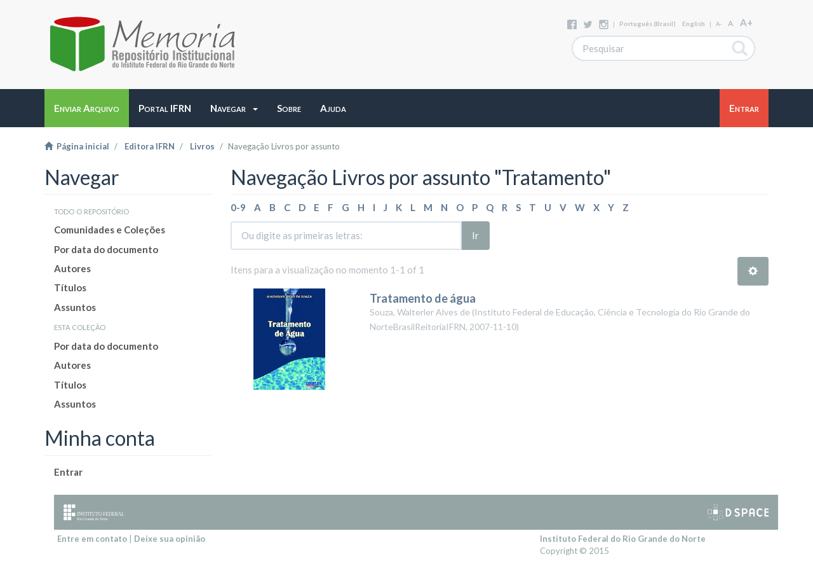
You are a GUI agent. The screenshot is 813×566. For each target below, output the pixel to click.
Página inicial (76, 146)
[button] (234, 108)
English (693, 23)
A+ (746, 22)
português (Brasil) (647, 23)
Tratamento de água (423, 298)
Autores (72, 268)
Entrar (68, 472)
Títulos (70, 287)
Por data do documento (106, 249)
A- (719, 23)
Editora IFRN (149, 146)
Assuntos (75, 307)
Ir (475, 235)
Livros (202, 146)
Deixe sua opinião (169, 539)
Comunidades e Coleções (109, 229)
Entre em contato (92, 539)
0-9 (238, 207)
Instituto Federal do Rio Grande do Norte (623, 539)
